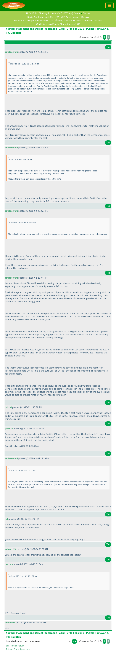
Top (108, 47)
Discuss (86, 13)
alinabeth (10, 622)
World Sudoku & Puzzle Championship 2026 (58, 24)
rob (7, 518)
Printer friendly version (18, 649)
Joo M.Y (9, 564)
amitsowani (11, 51)
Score (77, 13)
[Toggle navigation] (109, 5)
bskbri (8, 407)
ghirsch (9, 428)
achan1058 (10, 549)
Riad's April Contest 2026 (40, 16)
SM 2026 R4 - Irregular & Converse (31, 20)
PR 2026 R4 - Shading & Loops (41, 13)
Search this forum (15, 645)
